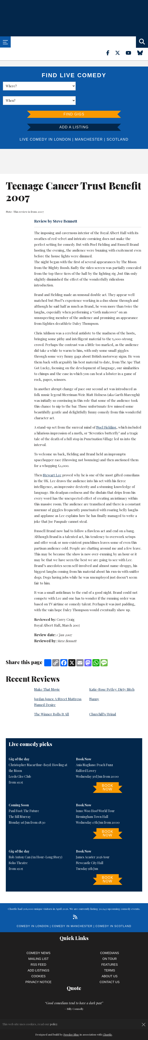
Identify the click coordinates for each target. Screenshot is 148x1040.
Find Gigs (74, 100)
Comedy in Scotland (113, 911)
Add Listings (38, 956)
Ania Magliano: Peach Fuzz (94, 750)
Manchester (89, 125)
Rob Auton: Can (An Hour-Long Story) (35, 842)
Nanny (94, 684)
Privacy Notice (38, 967)
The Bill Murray (20, 802)
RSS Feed (38, 950)
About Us (109, 961)
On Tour (109, 944)
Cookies (38, 961)
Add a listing (74, 113)
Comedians (109, 938)
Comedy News (38, 938)
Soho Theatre (18, 848)
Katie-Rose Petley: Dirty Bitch (111, 675)
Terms (109, 956)
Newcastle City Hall (89, 848)
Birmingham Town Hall (92, 802)
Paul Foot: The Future (24, 796)
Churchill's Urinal (102, 699)
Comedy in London (33, 911)
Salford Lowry (86, 756)
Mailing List (38, 944)
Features (109, 950)
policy (53, 1024)
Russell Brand (128, 230)
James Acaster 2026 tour (93, 842)
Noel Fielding (100, 230)
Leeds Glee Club (20, 762)
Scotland (118, 125)
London (62, 125)
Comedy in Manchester (72, 911)
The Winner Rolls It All (51, 699)
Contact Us (110, 967)
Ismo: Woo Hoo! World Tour (95, 796)
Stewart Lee (52, 460)
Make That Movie (47, 675)
